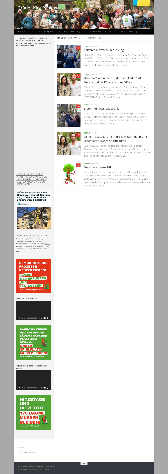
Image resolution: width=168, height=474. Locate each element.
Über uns (31, 31)
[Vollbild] (48, 318)
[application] (33, 310)
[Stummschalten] (44, 318)
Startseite (21, 31)
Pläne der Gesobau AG (97, 31)
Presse (58, 31)
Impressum (23, 447)
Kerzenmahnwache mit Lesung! (104, 50)
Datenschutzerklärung (27, 452)
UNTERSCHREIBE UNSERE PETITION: (31, 179)
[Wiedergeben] (19, 318)
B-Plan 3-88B (69, 31)
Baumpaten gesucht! (97, 167)
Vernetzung (133, 31)
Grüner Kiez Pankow (38, 8)
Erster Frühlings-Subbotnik (101, 108)
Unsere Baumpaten (45, 31)
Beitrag (87, 46)
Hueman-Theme (44, 469)
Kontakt (123, 31)
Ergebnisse (81, 31)
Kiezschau (112, 31)
